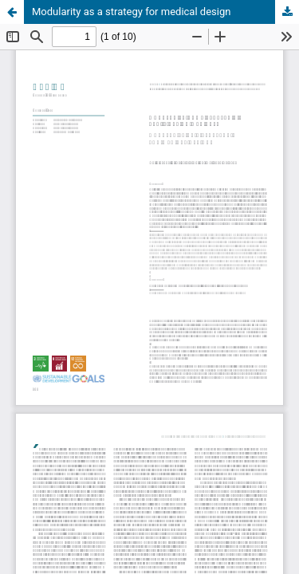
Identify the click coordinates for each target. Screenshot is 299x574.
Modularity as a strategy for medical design (131, 12)
